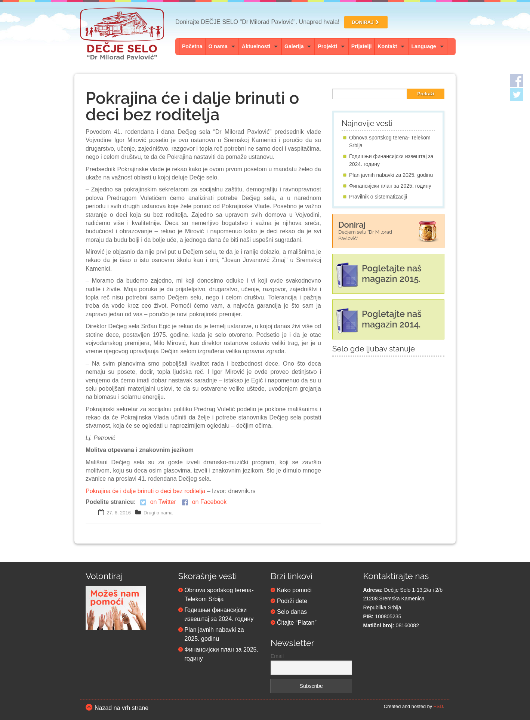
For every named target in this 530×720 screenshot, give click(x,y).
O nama (217, 46)
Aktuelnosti (256, 46)
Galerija (293, 46)
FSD (438, 706)
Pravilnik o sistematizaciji (378, 197)
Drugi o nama (158, 513)
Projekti (327, 46)
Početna (192, 46)
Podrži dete (292, 601)
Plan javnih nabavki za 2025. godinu (391, 175)
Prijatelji (361, 46)
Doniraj (365, 230)
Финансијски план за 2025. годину (390, 186)
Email (277, 656)
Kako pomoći (294, 590)
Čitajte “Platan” (297, 622)
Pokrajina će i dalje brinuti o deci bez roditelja (145, 491)
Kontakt (387, 46)
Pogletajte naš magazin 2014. (392, 319)
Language (423, 46)
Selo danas (292, 612)
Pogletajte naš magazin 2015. (392, 273)
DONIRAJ (366, 22)
